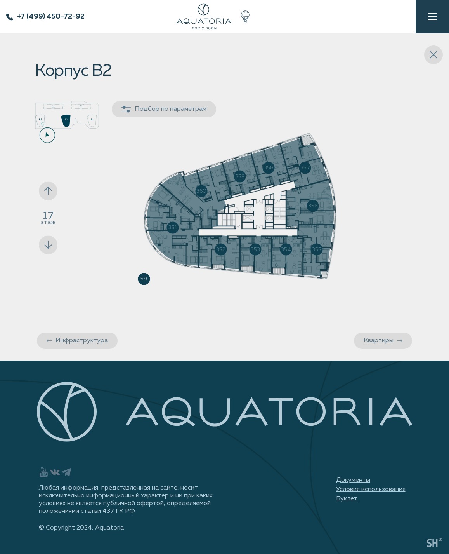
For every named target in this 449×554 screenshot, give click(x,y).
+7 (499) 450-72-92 (51, 16)
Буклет (346, 499)
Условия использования (371, 489)
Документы (353, 480)
